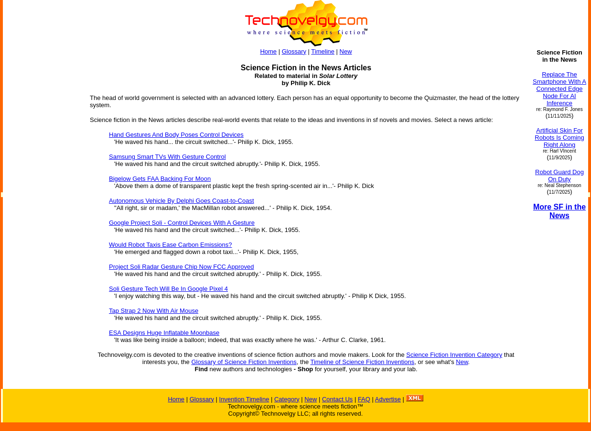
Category (287, 399)
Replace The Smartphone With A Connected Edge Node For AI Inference (559, 89)
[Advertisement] (42, 192)
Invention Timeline (244, 399)
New (346, 51)
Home (268, 51)
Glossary (294, 51)
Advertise (388, 399)
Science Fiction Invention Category (454, 354)
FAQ (364, 399)
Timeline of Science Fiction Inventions (363, 361)
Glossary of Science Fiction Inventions (243, 361)
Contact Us (337, 399)
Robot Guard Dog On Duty (559, 175)
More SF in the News (559, 211)
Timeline (322, 51)
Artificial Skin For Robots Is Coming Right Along (559, 137)
